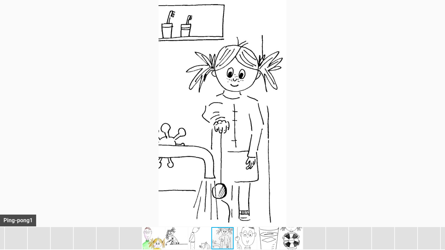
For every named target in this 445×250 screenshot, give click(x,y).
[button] (438, 18)
